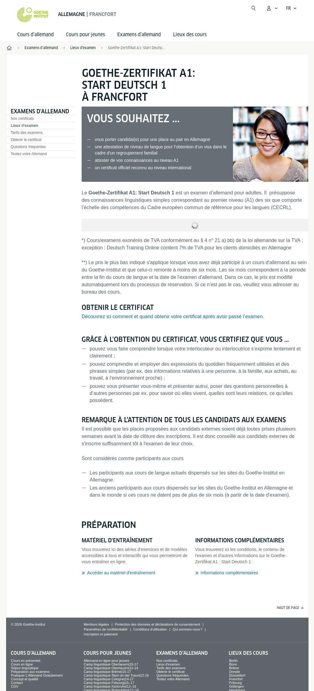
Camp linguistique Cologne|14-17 (109, 679)
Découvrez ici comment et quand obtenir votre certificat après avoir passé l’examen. (173, 316)
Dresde (234, 671)
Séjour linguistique (25, 668)
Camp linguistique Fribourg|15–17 (109, 683)
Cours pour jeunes (85, 34)
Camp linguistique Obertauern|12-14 (111, 668)
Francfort (235, 679)
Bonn (233, 664)
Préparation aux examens (30, 671)
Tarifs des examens (26, 133)
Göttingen (236, 686)
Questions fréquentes (28, 147)
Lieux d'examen (24, 125)
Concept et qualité (24, 679)
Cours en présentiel (25, 660)
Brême (234, 668)
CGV (14, 686)
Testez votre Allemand (29, 154)
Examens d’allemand (139, 34)
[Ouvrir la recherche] (253, 8)
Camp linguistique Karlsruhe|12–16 (110, 686)
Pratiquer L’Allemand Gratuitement (37, 675)
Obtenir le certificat (26, 140)
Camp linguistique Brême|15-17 (107, 671)
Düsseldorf (237, 675)
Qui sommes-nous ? (187, 629)
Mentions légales (96, 624)
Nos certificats (22, 118)
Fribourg (235, 683)
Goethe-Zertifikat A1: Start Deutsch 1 (137, 47)
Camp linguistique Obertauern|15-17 (111, 664)
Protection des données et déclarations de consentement (157, 624)
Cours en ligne (22, 664)
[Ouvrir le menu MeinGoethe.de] (272, 8)
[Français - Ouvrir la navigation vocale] (291, 8)
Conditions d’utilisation (150, 629)
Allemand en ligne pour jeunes (106, 660)
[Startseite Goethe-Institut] (32, 14)
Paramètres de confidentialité (105, 629)
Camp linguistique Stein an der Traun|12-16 (116, 675)
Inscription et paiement (101, 634)
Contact (17, 683)
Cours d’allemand (35, 34)
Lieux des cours (190, 34)
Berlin (233, 660)
